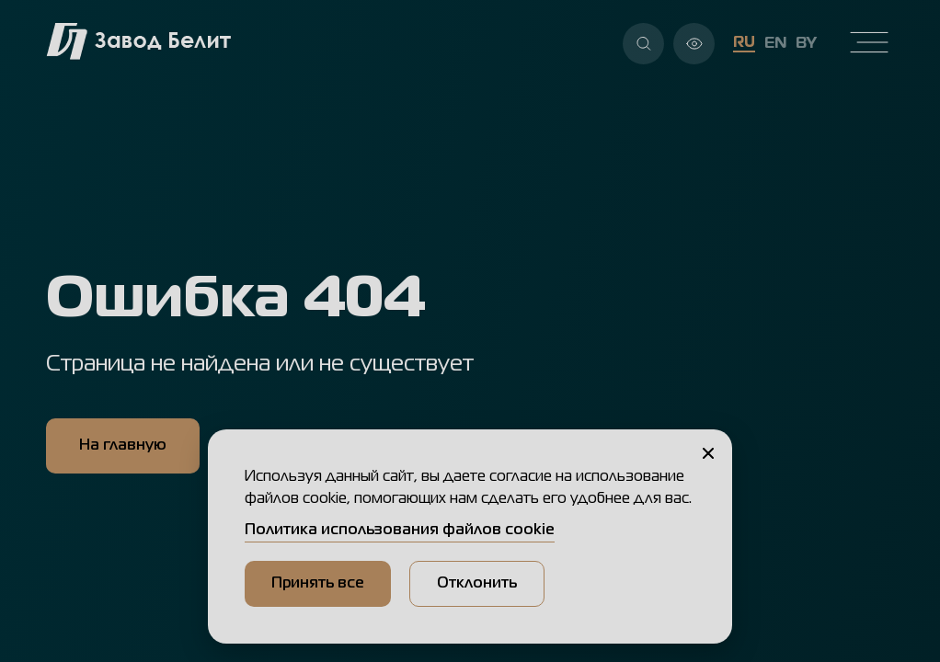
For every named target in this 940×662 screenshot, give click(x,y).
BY (806, 44)
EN (775, 44)
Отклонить (477, 583)
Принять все (317, 583)
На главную (122, 445)
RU (744, 43)
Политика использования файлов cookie (400, 530)
